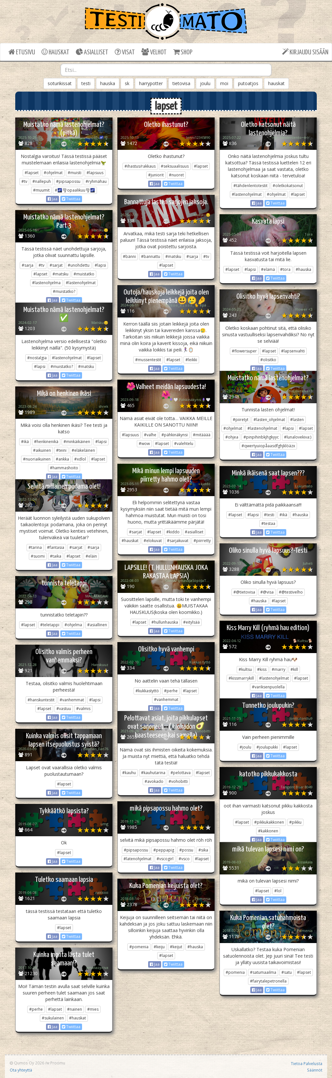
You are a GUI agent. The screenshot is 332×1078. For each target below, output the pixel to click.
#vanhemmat (166, 699)
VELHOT (154, 52)
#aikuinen (42, 450)
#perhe (171, 691)
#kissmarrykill (241, 678)
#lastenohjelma (46, 282)
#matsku (173, 256)
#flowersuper (244, 351)
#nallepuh (41, 181)
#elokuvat (153, 540)
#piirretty (202, 540)
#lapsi (100, 265)
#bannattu (150, 256)
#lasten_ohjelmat (269, 419)
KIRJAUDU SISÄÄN (305, 52)
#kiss (262, 669)
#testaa (268, 523)
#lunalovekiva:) (297, 437)
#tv (24, 181)
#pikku (295, 822)
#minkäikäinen (77, 441)
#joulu (245, 747)
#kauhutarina (153, 772)
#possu (186, 850)
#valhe (150, 435)
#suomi (38, 556)
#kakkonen (268, 831)
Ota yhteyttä (21, 1069)
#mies (93, 1009)
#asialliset (194, 532)
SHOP (182, 52)
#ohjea (231, 437)
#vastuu (63, 708)
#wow (144, 443)
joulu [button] (205, 83)
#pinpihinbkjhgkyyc (261, 437)
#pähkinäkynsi (174, 435)
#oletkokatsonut (288, 185)
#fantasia (55, 547)
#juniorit (156, 175)
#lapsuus (95, 172)
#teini (61, 450)
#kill (294, 669)
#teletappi (49, 625)
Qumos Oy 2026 (27, 1062)
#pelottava (181, 772)
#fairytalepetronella (268, 981)
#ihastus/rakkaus (140, 166)
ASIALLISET (92, 52)
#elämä (268, 269)
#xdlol (80, 459)
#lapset (32, 172)
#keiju (159, 947)
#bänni (129, 256)
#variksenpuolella (268, 687)
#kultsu (245, 669)
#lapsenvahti (293, 351)
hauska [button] (107, 83)
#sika (203, 850)
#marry (278, 669)
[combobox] (166, 69)
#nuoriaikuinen (37, 459)
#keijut (176, 947)
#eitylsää (191, 622)
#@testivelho (291, 592)
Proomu (57, 1062)
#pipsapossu (68, 181)
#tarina (35, 547)
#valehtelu (183, 443)
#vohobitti (178, 781)
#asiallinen (97, 625)
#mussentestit (148, 359)
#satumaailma (263, 972)
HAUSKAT (55, 52)
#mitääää (201, 435)
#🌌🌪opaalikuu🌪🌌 (75, 190)
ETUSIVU (21, 52)
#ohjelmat (53, 172)
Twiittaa (71, 199)
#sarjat (56, 265)
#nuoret (176, 175)
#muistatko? (64, 291)
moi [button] (224, 83)
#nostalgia (37, 358)
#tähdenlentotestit (250, 185)
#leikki (191, 359)
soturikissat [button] (60, 83)
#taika (55, 556)
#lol (277, 891)
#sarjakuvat (177, 540)
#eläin (91, 556)
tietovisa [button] (181, 83)
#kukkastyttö (147, 691)
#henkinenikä (46, 441)
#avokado (154, 781)
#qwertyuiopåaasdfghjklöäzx (268, 446)
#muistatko (84, 274)
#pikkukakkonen (269, 822)
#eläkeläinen (83, 450)
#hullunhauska (164, 622)
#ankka (62, 459)
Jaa (52, 199)
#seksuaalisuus (175, 166)
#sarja (192, 256)
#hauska (303, 269)
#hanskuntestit (41, 700)
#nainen (74, 1009)
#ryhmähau (96, 181)
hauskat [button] (276, 83)
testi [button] (85, 83)
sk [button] (127, 83)
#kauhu (129, 772)
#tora (285, 269)
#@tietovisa (244, 592)
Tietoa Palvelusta (306, 1063)
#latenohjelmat (137, 858)
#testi (269, 514)
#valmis (83, 708)
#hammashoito (64, 468)
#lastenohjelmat (247, 194)
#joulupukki (267, 747)
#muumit (41, 190)
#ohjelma (73, 625)
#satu (286, 972)
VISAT (125, 52)
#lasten (297, 419)
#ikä (25, 441)
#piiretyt (240, 419)
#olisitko (268, 359)
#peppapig (163, 850)
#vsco (184, 858)
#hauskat (130, 540)
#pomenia (138, 947)
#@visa (267, 592)
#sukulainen (53, 1018)
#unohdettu (78, 265)
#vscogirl (165, 858)
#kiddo (173, 532)
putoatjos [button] (248, 83)
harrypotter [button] (151, 83)
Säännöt (314, 1069)
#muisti (74, 172)
